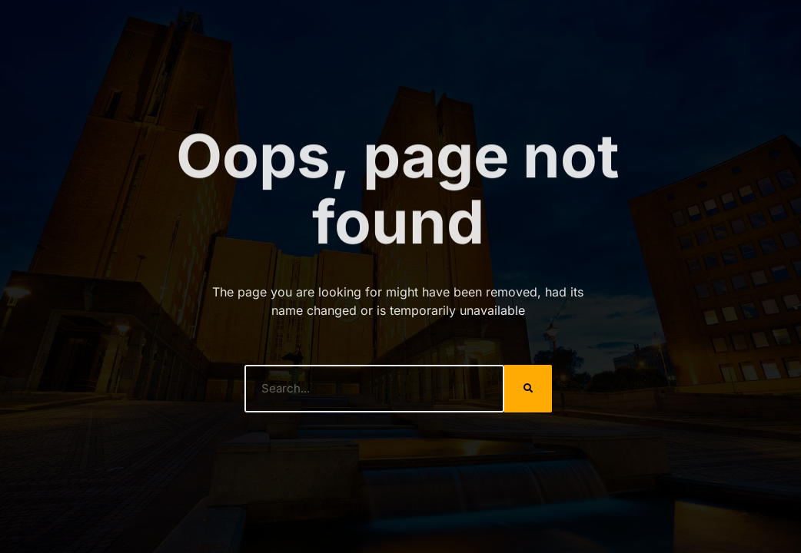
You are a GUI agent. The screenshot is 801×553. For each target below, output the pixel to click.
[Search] (528, 388)
